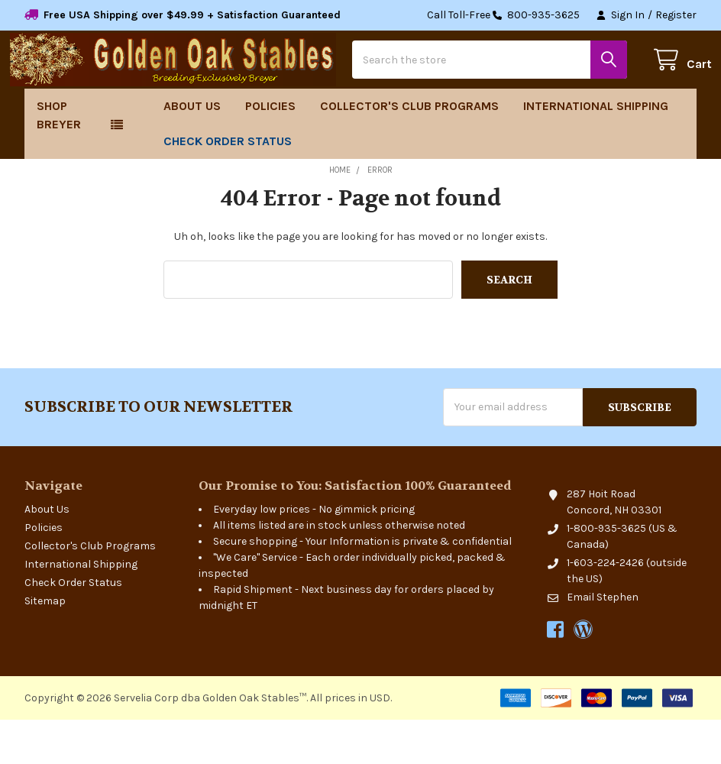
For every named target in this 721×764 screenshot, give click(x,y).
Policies (270, 150)
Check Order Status (227, 185)
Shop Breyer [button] (59, 159)
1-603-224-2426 (605, 607)
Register (676, 14)
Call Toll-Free (503, 15)
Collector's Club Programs (409, 150)
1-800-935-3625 (606, 572)
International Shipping (595, 150)
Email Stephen (603, 641)
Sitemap (45, 645)
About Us (192, 150)
